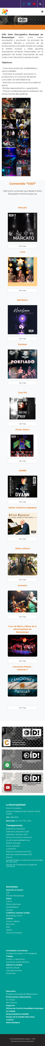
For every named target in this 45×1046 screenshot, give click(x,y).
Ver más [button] (22, 246)
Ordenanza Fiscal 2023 (15, 829)
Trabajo (9, 956)
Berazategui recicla (14, 916)
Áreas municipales (13, 808)
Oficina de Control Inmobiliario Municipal (24, 1008)
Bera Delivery (11, 1003)
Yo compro (10, 1000)
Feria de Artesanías (14, 933)
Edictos (9, 857)
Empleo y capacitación (15, 959)
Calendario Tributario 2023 (17, 834)
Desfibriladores (12, 907)
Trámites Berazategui (15, 896)
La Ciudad (10, 1011)
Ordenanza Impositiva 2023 (17, 832)
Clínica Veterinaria (13, 904)
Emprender (11, 973)
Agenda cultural (12, 968)
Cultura (9, 918)
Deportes (10, 1005)
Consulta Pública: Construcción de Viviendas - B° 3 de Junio (25, 861)
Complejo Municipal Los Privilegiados (21, 953)
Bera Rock (10, 924)
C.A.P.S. (9, 901)
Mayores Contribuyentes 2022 (18, 852)
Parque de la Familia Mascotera (20, 1017)
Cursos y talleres (13, 921)
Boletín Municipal (13, 843)
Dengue (9, 910)
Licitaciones (11, 849)
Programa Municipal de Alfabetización (22, 994)
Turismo (10, 1020)
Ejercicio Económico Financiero (19, 837)
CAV (7, 893)
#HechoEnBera (13, 1023)
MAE (8, 927)
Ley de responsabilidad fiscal (18, 840)
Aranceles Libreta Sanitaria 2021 (19, 854)
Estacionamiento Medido (17, 1014)
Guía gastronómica (14, 970)
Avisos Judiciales (13, 846)
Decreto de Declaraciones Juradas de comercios (21, 865)
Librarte (9, 930)
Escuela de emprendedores (17, 962)
